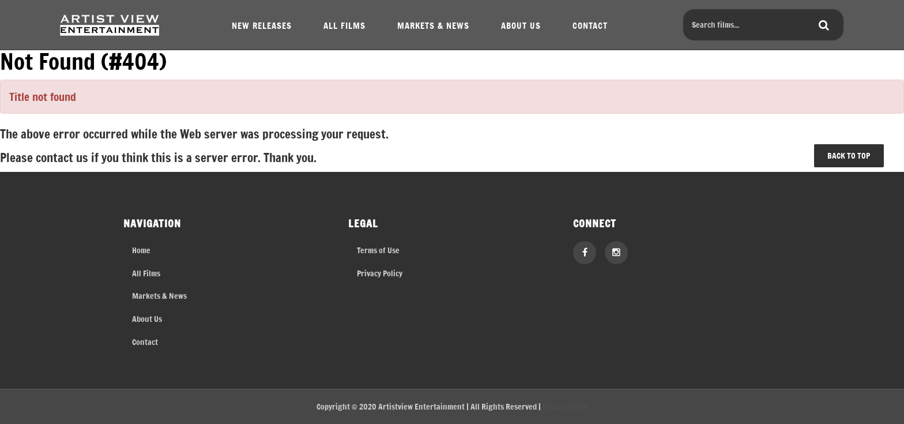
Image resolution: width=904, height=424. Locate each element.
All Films (146, 273)
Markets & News (159, 296)
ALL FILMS (344, 25)
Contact (145, 342)
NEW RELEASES (262, 25)
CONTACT (590, 25)
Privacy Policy (379, 273)
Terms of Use (378, 250)
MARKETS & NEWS (433, 25)
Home (141, 250)
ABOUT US (521, 25)
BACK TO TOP (848, 155)
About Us (147, 319)
